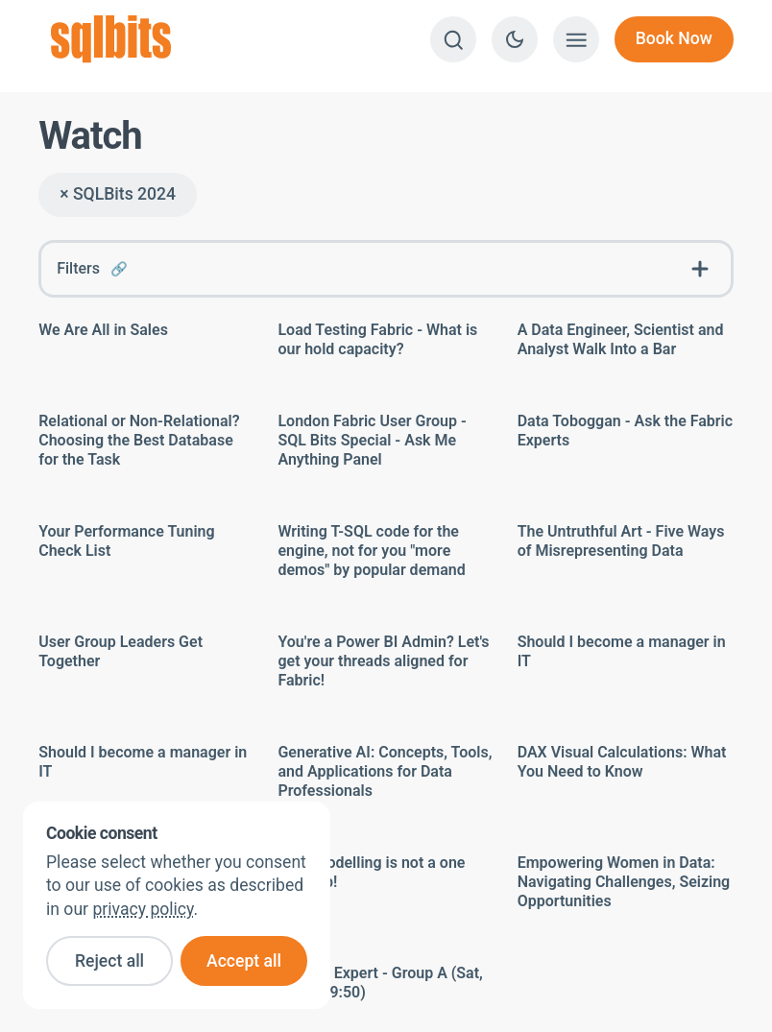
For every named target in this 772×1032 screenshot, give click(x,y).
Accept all (243, 961)
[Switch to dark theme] (515, 39)
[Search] (453, 39)
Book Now (674, 38)
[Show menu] (576, 39)
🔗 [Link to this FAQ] (119, 269)
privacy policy (142, 909)
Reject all (109, 961)
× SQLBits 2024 (118, 194)
